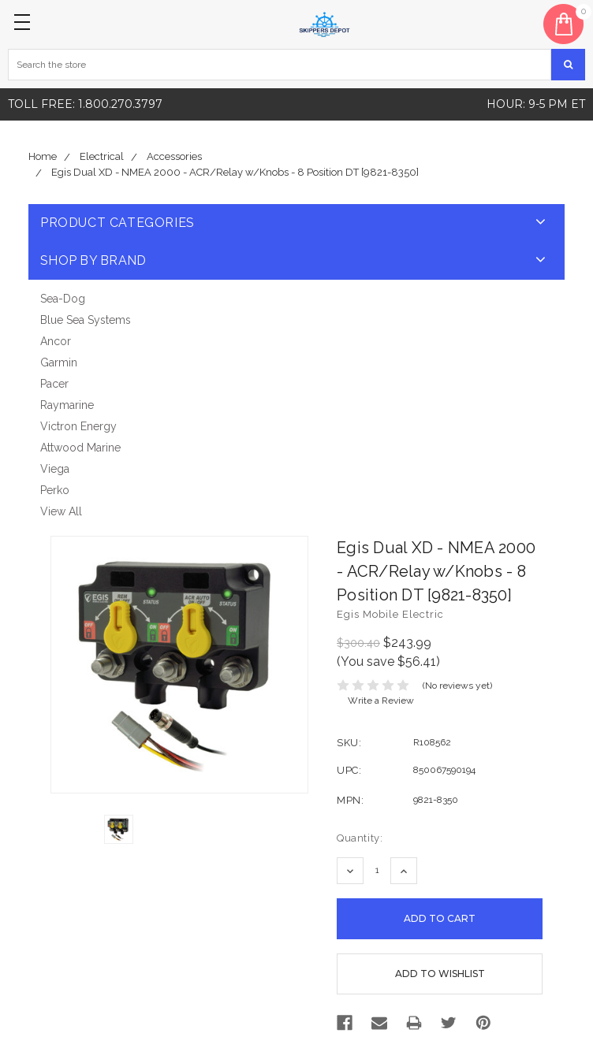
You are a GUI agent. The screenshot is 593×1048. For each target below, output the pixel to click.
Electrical (102, 156)
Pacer (54, 383)
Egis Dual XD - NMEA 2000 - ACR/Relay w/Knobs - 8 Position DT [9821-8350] (235, 172)
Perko (54, 490)
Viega (54, 469)
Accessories (174, 156)
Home (42, 156)
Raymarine (67, 405)
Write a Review (381, 700)
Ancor (55, 341)
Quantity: (359, 838)
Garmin (58, 362)
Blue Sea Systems (85, 320)
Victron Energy (78, 426)
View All (61, 511)
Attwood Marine (80, 447)
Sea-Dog (62, 298)
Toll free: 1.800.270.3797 (85, 104)
